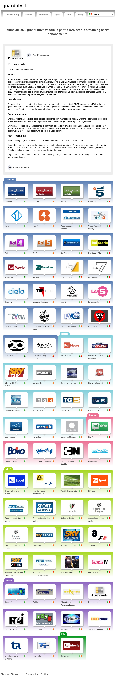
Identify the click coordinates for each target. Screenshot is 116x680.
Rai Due (36, 202)
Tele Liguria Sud (39, 629)
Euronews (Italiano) (68, 437)
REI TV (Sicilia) (11, 629)
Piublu (35, 602)
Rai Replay (65, 253)
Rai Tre (63, 202)
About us (5, 674)
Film (69, 14)
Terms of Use (17, 674)
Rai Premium (38, 277)
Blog (80, 14)
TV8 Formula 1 (94, 545)
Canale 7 (8, 602)
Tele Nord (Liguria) (95, 629)
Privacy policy (32, 674)
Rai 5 (35, 253)
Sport (57, 14)
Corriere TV (37, 383)
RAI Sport (92, 491)
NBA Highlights (67, 572)
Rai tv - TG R (93, 410)
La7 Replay (93, 277)
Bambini (43, 14)
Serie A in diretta (67, 518)
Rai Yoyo (91, 437)
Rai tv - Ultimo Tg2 (95, 383)
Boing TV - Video (12, 461)
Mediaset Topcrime (40, 302)
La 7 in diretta (66, 277)
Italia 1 (7, 226)
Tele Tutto (37, 656)
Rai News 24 (66, 356)
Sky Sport (37, 545)
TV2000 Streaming (68, 326)
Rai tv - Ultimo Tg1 (68, 383)
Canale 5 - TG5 (67, 410)
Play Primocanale (21, 167)
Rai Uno (8, 202)
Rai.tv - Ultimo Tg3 (12, 410)
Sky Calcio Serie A (68, 545)
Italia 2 (63, 302)
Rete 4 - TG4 (38, 410)
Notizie (29, 14)
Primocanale (93, 602)
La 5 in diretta (93, 302)
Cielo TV (8, 302)
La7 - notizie (10, 437)
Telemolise (65, 629)
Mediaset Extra (11, 326)
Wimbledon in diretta (69, 491)
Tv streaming (12, 14)
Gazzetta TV (93, 572)
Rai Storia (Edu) (94, 253)
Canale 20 (9, 356)
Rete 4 (35, 226)
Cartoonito (92, 461)
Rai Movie (9, 277)
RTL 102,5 (92, 326)
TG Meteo (37, 437)
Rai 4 (7, 253)
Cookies (44, 674)
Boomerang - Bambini (42, 461)
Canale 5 (92, 202)
